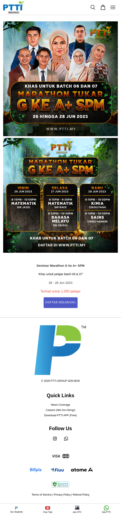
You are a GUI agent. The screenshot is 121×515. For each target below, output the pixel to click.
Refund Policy (81, 494)
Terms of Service (42, 494)
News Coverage (60, 404)
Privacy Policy (62, 494)
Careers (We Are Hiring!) (60, 410)
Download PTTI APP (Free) (60, 415)
